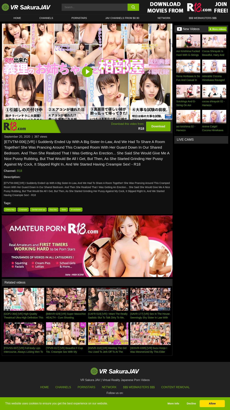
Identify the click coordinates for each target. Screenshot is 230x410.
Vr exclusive (76, 210)
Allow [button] (212, 403)
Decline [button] (191, 403)
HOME (17, 18)
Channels (46, 18)
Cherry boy (10, 210)
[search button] (133, 7)
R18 (19, 170)
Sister (63, 210)
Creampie (23, 210)
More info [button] (173, 403)
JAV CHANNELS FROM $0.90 (122, 18)
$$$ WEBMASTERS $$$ (203, 18)
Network (164, 18)
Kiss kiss (53, 210)
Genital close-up (38, 210)
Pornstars (79, 18)
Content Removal (175, 387)
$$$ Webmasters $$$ (139, 387)
